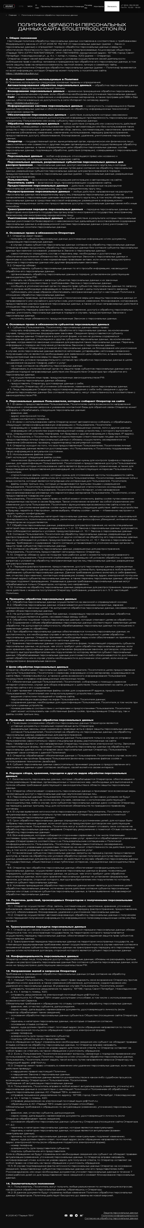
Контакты (99, 6)
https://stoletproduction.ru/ (22, 73)
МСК (30, 6)
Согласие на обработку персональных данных (111, 1218)
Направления (58, 6)
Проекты (45, 6)
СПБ (21, 6)
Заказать (112, 6)
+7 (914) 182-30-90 (130, 5)
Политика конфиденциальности (119, 1215)
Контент (69, 6)
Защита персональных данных (121, 1212)
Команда (79, 6)
